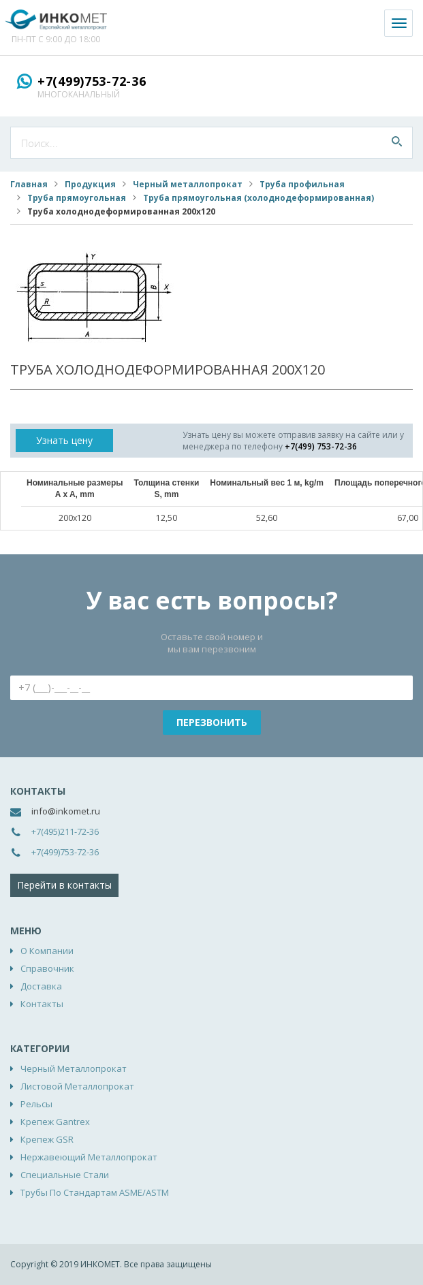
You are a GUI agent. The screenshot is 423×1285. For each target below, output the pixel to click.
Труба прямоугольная (76, 198)
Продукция (90, 184)
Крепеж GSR (47, 1139)
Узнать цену (64, 440)
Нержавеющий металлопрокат (88, 1157)
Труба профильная (302, 184)
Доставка (41, 986)
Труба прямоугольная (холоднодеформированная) (258, 198)
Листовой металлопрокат (77, 1086)
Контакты (41, 1004)
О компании (47, 951)
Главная (29, 184)
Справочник (47, 968)
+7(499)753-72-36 (91, 81)
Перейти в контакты (64, 884)
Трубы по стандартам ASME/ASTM (94, 1192)
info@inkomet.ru (65, 811)
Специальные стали (64, 1175)
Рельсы (36, 1104)
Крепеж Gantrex (55, 1121)
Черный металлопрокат (187, 184)
